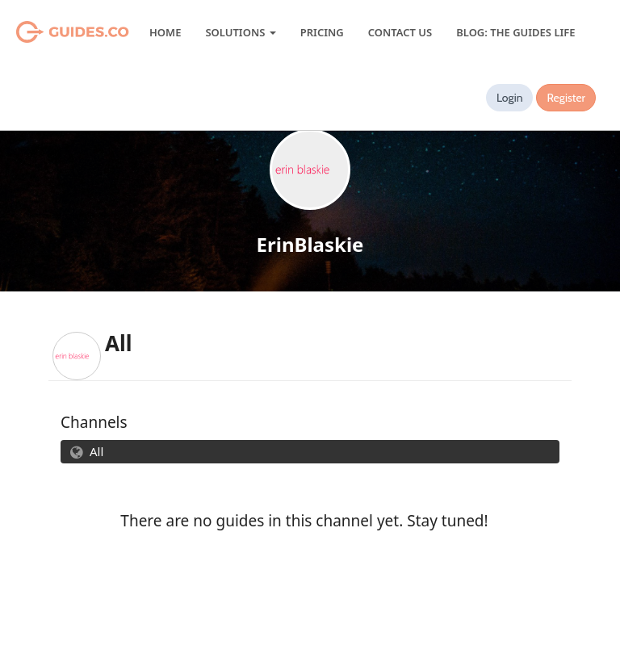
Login (509, 97)
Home (165, 32)
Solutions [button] (240, 32)
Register (566, 97)
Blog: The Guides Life (515, 32)
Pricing (322, 32)
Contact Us (400, 32)
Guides (52, 32)
